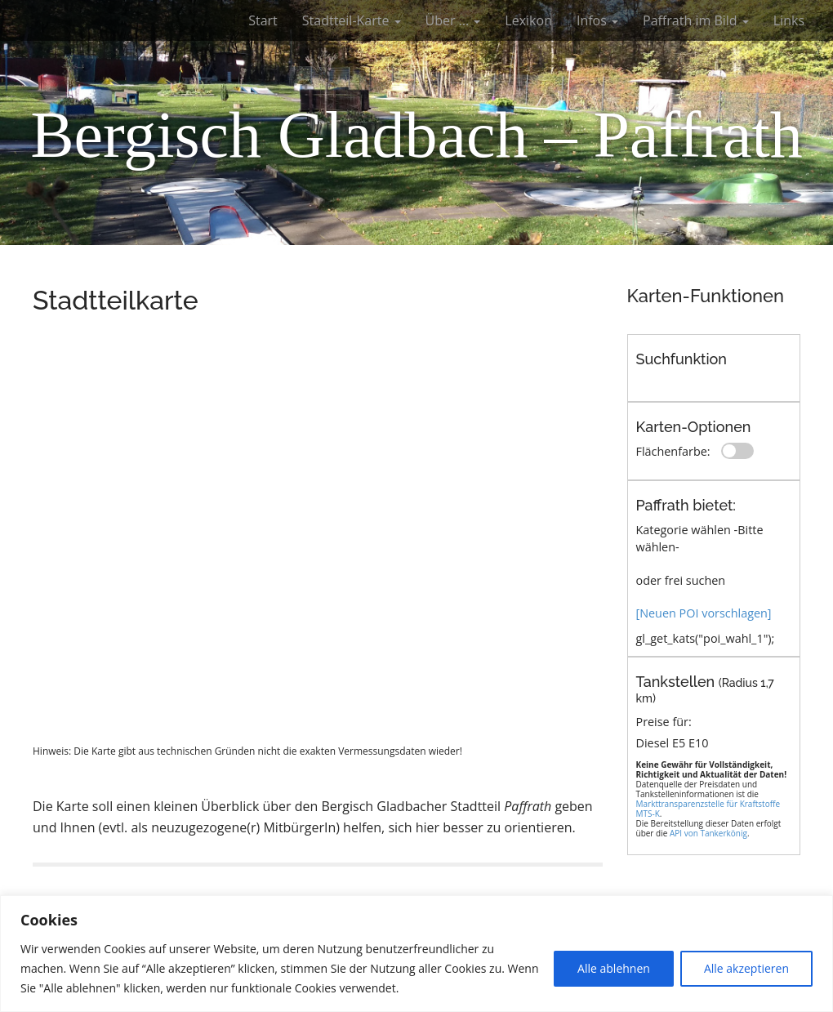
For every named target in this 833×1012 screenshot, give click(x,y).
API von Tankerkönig (708, 833)
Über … (453, 20)
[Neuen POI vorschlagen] (704, 613)
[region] (416, 953)
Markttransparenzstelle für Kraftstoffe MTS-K (708, 808)
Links (788, 20)
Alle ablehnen (613, 968)
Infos (597, 20)
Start (263, 20)
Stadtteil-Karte (351, 20)
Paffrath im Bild (696, 20)
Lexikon (528, 20)
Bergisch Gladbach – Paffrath (416, 135)
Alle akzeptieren (746, 968)
